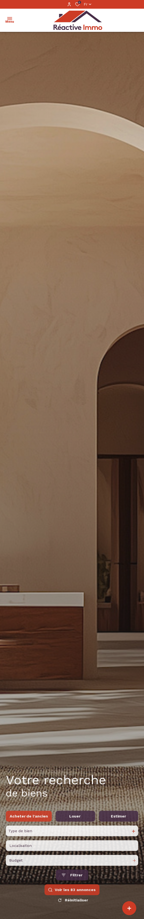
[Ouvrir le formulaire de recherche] (72, 885)
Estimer (118, 826)
